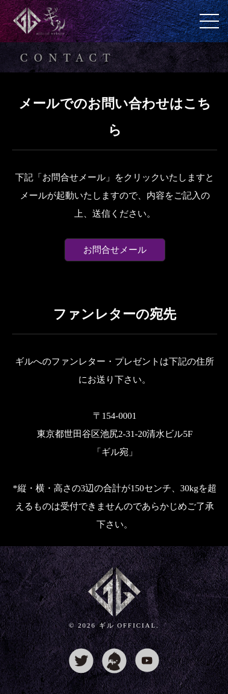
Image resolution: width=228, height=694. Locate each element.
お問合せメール (115, 250)
